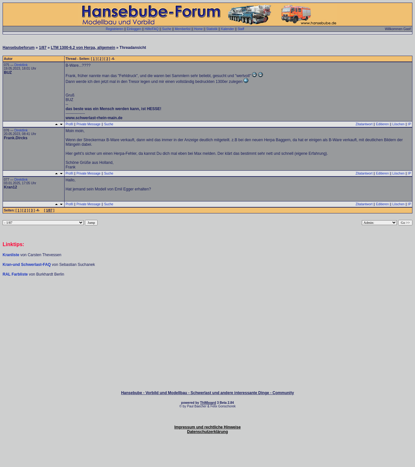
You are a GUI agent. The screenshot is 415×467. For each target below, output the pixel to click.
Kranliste (11, 255)
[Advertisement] (207, 296)
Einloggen (134, 29)
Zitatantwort (364, 124)
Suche (166, 29)
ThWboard (208, 402)
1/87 (42, 47)
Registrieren (114, 29)
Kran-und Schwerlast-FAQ (27, 264)
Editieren (382, 124)
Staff (241, 29)
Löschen (398, 124)
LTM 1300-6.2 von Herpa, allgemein (83, 47)
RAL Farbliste (16, 274)
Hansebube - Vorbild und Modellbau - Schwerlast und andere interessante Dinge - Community (207, 393)
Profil (69, 124)
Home (198, 29)
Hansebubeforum (19, 47)
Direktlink (21, 65)
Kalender (227, 29)
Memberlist (183, 29)
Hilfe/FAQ (152, 29)
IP (409, 124)
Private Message (89, 124)
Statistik (212, 29)
